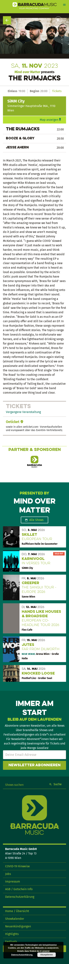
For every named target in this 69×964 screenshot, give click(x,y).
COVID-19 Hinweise (17, 866)
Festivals (11, 941)
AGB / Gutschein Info (19, 889)
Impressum (12, 881)
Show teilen (58, 26)
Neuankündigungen (18, 926)
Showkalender (14, 918)
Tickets (56, 91)
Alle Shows (36, 520)
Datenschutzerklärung (19, 897)
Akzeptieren (46, 954)
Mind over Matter (27, 72)
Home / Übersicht (17, 911)
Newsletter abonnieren (34, 765)
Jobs (8, 874)
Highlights (12, 934)
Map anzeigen (49, 119)
